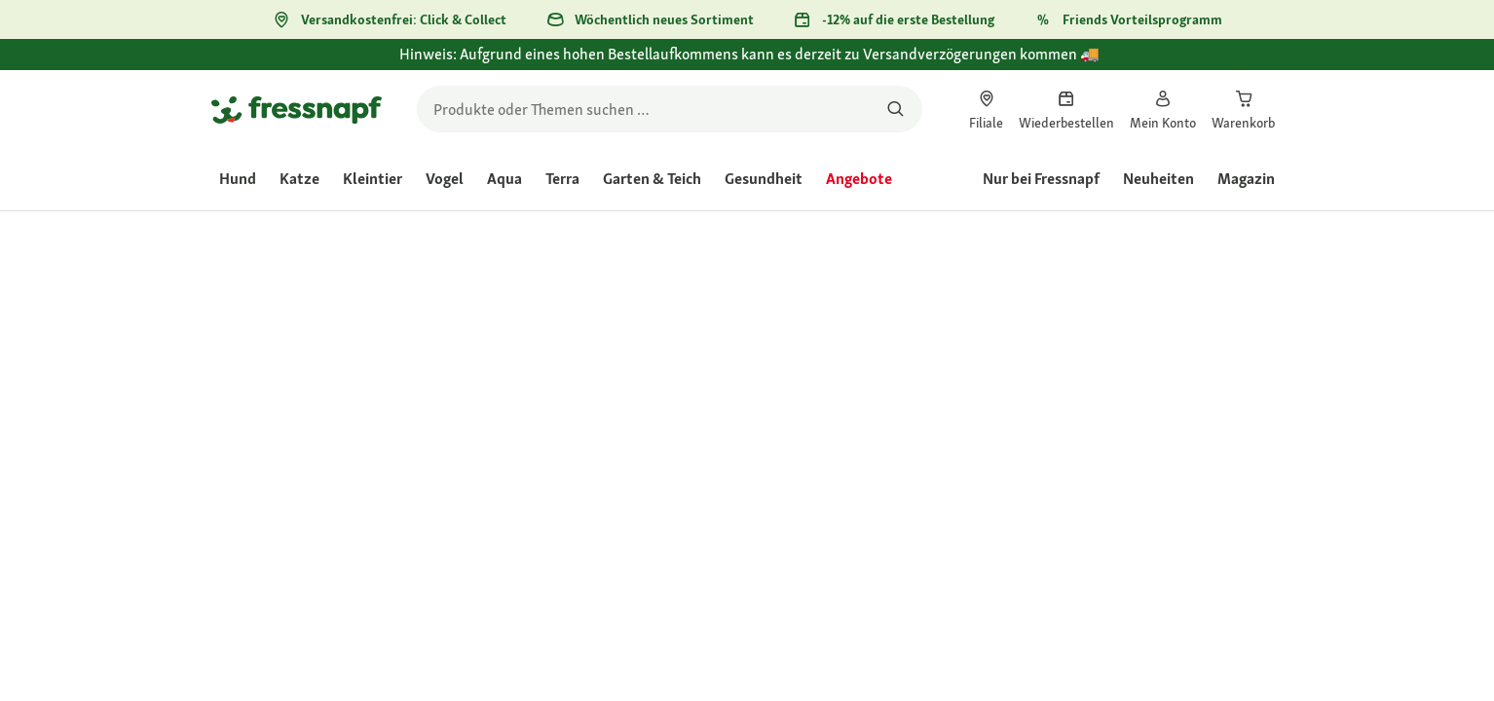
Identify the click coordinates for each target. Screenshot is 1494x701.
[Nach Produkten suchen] (895, 109)
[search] (669, 109)
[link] (986, 109)
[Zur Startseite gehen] (296, 109)
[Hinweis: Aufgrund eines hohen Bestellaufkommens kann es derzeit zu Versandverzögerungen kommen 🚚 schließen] (1259, 65)
